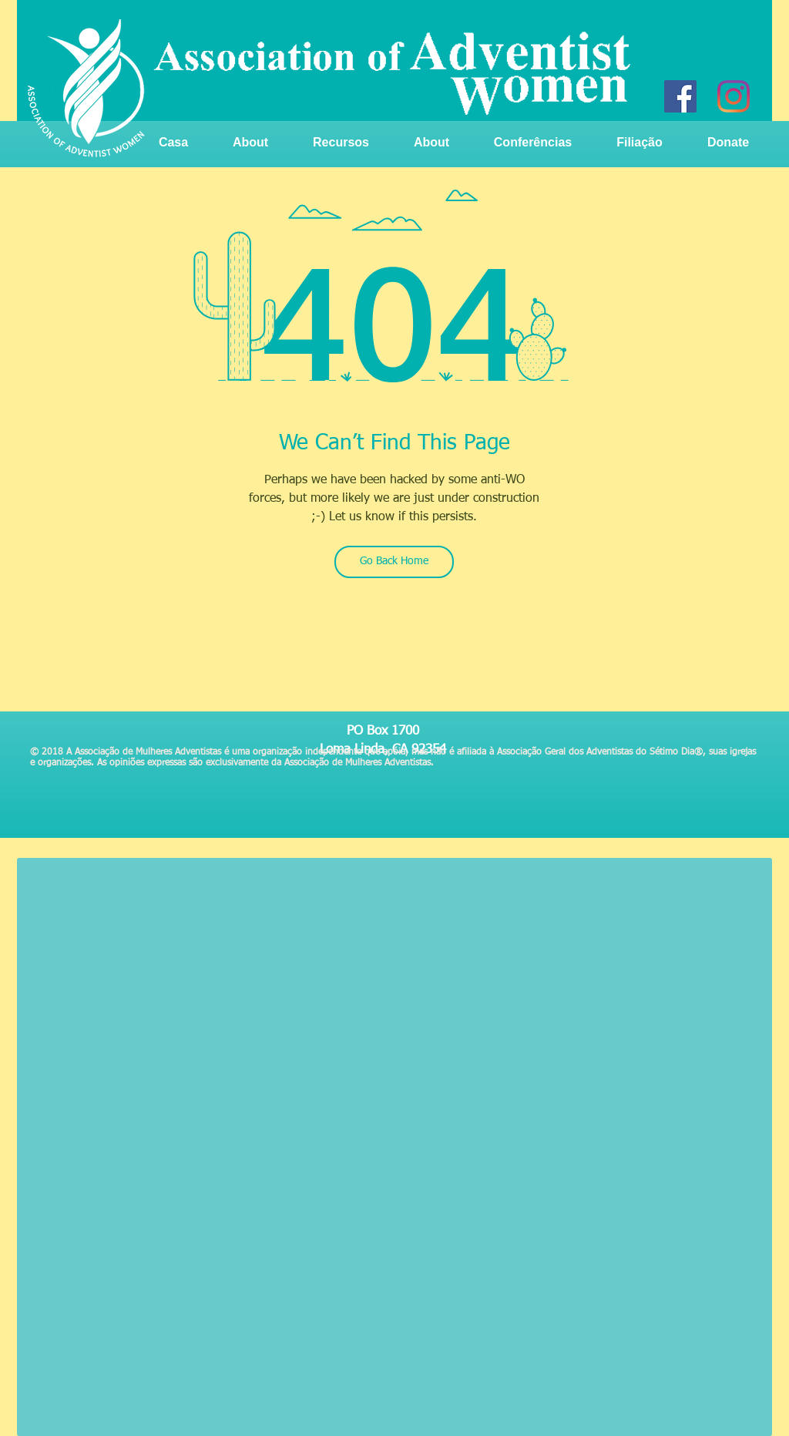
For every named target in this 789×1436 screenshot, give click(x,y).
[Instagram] (733, 96)
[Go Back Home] (394, 562)
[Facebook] (680, 96)
